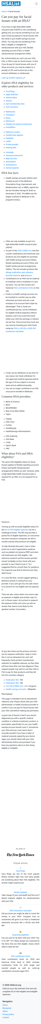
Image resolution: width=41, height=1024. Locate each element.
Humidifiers (10, 127)
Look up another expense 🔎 (13, 78)
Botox (8, 118)
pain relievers (27, 272)
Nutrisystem (11, 162)
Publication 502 (12, 680)
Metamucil (10, 121)
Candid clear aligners (14, 135)
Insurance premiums (14, 155)
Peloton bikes (11, 97)
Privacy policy (8, 1014)
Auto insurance (12, 107)
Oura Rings (10, 91)
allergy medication (13, 272)
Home (4, 11)
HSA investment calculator (20, 910)
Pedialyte (9, 138)
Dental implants (12, 168)
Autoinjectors (11, 165)
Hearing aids (11, 147)
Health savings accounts (16, 689)
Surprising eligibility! (20, 935)
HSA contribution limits (23, 288)
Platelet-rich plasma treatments (19, 124)
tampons (28, 275)
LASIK (8, 141)
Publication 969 (12, 683)
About (4, 1011)
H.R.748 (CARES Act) (14, 686)
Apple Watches (12, 94)
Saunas (9, 101)
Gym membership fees (15, 104)
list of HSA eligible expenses (16, 530)
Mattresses (10, 112)
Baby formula (11, 158)
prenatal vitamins (13, 275)
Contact (5, 1017)
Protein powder (12, 144)
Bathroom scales (13, 132)
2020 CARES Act (24, 250)
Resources (6, 1008)
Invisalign (10, 152)
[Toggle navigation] (36, 4)
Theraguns (10, 115)
